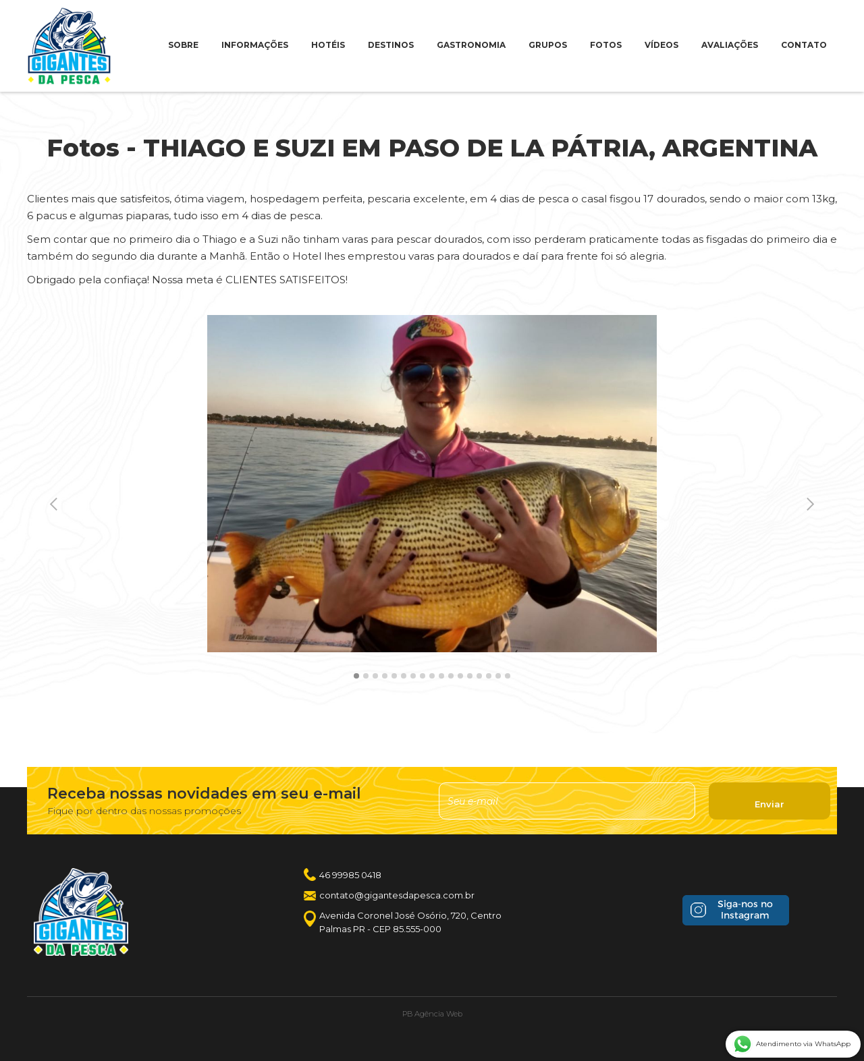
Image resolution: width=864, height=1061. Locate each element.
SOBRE (183, 45)
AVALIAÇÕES (729, 45)
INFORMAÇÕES (254, 45)
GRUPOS (548, 45)
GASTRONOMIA (471, 45)
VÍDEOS (661, 45)
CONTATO (804, 45)
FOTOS (606, 45)
